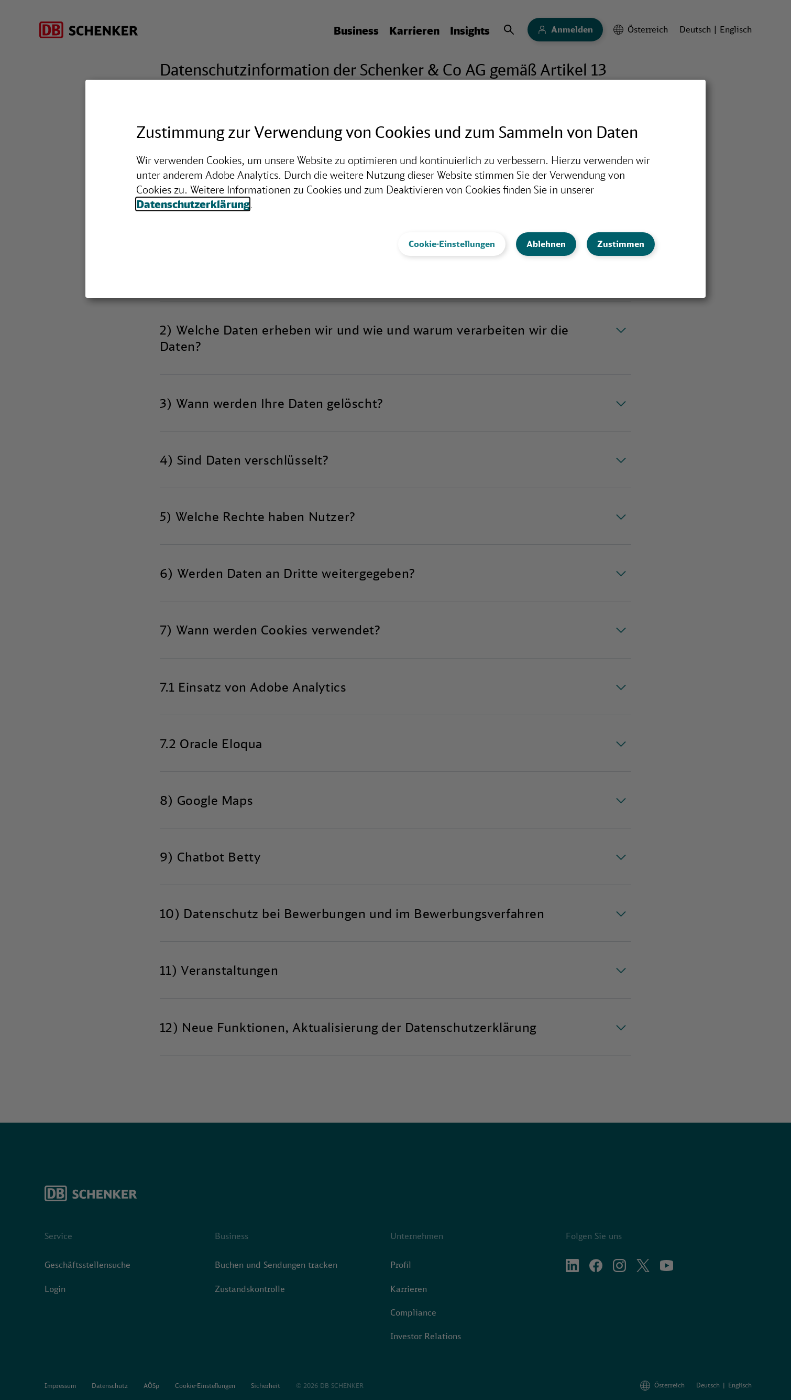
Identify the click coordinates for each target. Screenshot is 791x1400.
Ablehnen (546, 244)
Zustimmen (620, 244)
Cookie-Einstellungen (452, 244)
